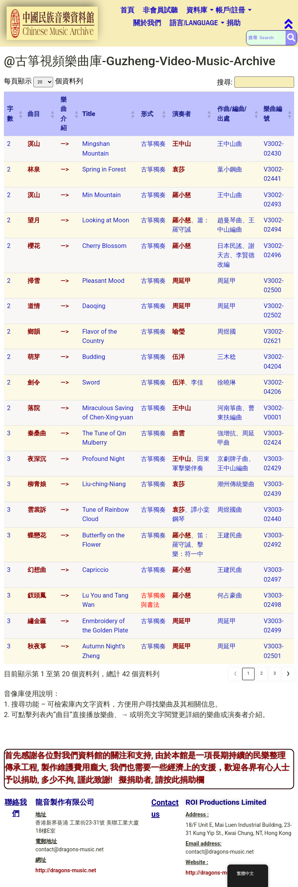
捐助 (234, 23)
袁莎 (178, 173)
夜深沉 (37, 462)
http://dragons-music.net (65, 874)
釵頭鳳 (37, 599)
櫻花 (34, 249)
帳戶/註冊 (230, 10)
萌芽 (34, 361)
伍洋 (178, 361)
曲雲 (178, 437)
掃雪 (34, 284)
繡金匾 (37, 625)
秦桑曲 (37, 437)
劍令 (34, 386)
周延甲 (181, 284)
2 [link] (261, 678)
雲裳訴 (37, 513)
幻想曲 (37, 574)
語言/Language (194, 23)
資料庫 (196, 10)
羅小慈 (181, 199)
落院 (34, 412)
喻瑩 (178, 335)
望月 (34, 224)
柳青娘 (37, 488)
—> (65, 148)
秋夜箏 (37, 650)
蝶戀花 (37, 539)
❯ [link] (288, 678)
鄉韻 (34, 335)
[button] (19, 118)
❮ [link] (235, 678)
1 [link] (248, 678)
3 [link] (275, 678)
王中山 (181, 148)
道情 (34, 310)
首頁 (127, 10)
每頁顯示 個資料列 (46, 84)
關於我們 (147, 23)
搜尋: (191, 84)
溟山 (34, 148)
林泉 (34, 173)
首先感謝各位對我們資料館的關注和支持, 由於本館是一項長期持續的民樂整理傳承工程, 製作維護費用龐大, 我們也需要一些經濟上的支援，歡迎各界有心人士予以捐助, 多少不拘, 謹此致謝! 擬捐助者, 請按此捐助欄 (147, 771)
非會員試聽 (160, 10)
